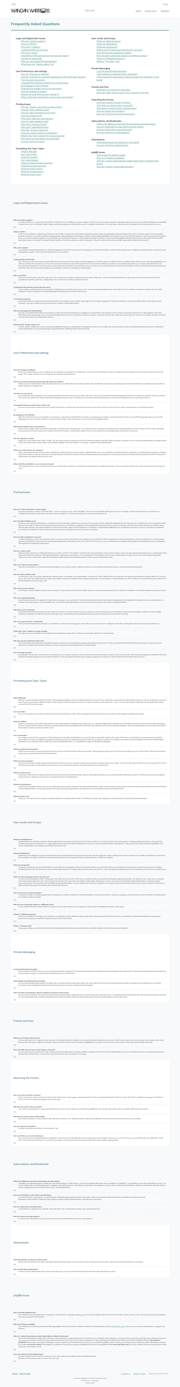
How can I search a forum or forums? (113, 102)
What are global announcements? (37, 163)
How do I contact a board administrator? (115, 166)
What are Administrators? (108, 41)
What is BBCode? (29, 151)
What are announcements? (33, 166)
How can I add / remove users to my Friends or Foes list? (122, 92)
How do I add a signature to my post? (38, 112)
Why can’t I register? (30, 47)
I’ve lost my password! (31, 58)
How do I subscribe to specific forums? (114, 129)
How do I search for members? (110, 111)
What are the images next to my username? (41, 88)
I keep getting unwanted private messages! (116, 74)
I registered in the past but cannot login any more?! (45, 55)
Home (138, 11)
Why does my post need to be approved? (40, 138)
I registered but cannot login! (34, 50)
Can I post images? (30, 160)
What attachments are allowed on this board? (117, 142)
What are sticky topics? (32, 168)
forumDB (96, 1380)
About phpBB (27, 1317)
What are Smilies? (29, 157)
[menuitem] (14, 4)
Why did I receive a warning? (34, 130)
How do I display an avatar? (34, 91)
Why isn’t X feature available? (110, 158)
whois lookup (23, 1340)
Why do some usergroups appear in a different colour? (122, 55)
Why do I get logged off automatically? (39, 61)
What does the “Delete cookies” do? (37, 64)
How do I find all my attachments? (112, 145)
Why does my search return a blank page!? (116, 108)
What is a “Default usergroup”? (110, 58)
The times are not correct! (33, 80)
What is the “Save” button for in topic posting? (43, 135)
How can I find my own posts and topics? (115, 114)
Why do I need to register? (33, 41)
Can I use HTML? (29, 154)
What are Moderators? (107, 44)
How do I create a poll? (31, 115)
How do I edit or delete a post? (35, 110)
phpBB (98, 419)
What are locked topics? (32, 171)
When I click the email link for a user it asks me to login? (47, 97)
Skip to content (90, 10)
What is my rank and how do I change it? (40, 94)
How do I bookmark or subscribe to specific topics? (120, 127)
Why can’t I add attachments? (35, 127)
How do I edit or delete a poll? (34, 121)
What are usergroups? (107, 47)
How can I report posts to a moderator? (39, 133)
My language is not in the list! (34, 85)
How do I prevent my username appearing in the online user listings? (53, 77)
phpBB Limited (80, 1315)
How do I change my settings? (35, 74)
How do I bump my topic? (33, 141)
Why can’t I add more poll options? (37, 118)
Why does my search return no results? (114, 105)
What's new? (151, 11)
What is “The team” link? (108, 61)
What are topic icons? (31, 174)
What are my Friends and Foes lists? (113, 89)
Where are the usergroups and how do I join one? (119, 50)
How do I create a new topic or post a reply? (41, 107)
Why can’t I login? (29, 52)
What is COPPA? (29, 44)
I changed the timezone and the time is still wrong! (44, 83)
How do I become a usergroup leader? (114, 52)
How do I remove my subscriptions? (113, 132)
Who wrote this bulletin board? (111, 155)
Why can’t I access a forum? (34, 124)
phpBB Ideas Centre (118, 1326)
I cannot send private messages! (111, 71)
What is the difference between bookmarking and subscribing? (126, 124)
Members (165, 11)
